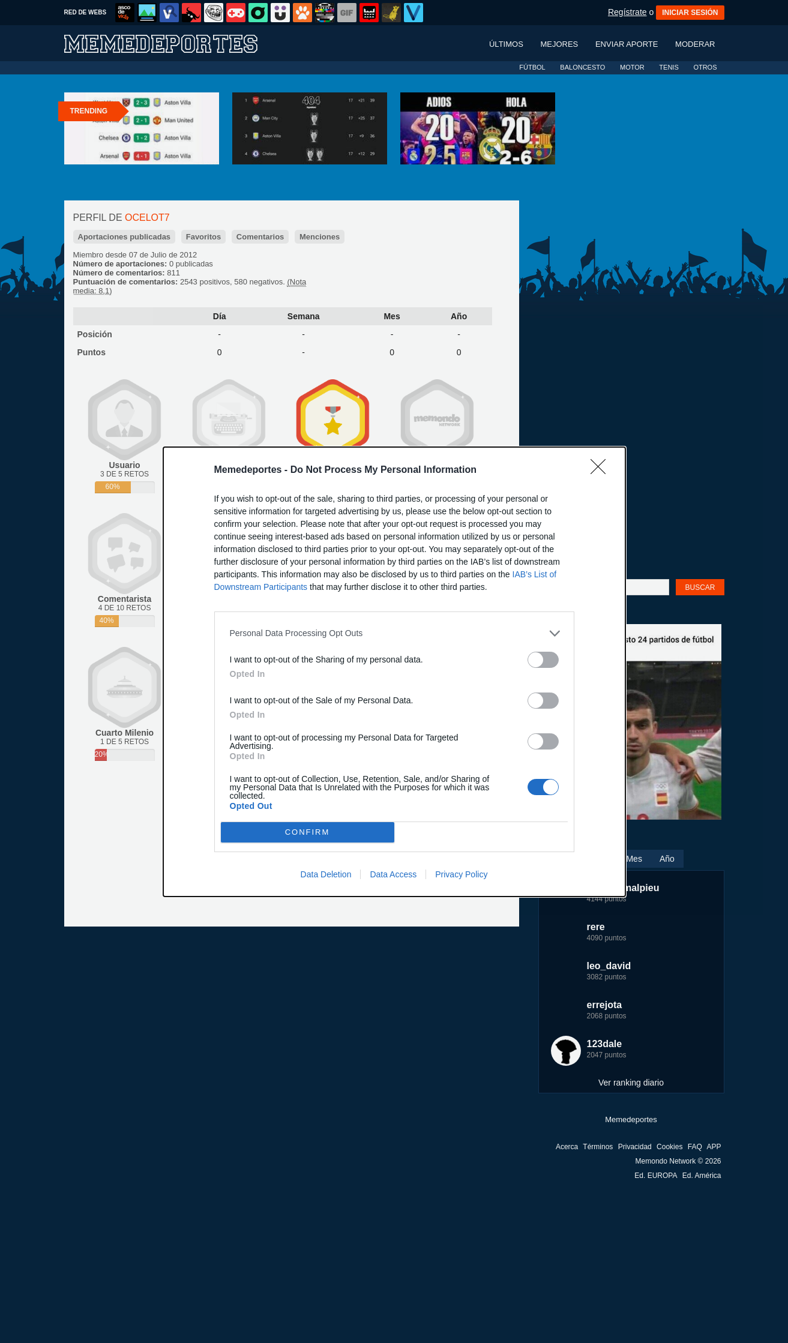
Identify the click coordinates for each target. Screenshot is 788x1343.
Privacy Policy (461, 874)
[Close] (602, 470)
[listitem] (394, 633)
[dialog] (394, 672)
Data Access (393, 874)
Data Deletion (326, 874)
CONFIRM (307, 831)
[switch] (543, 660)
